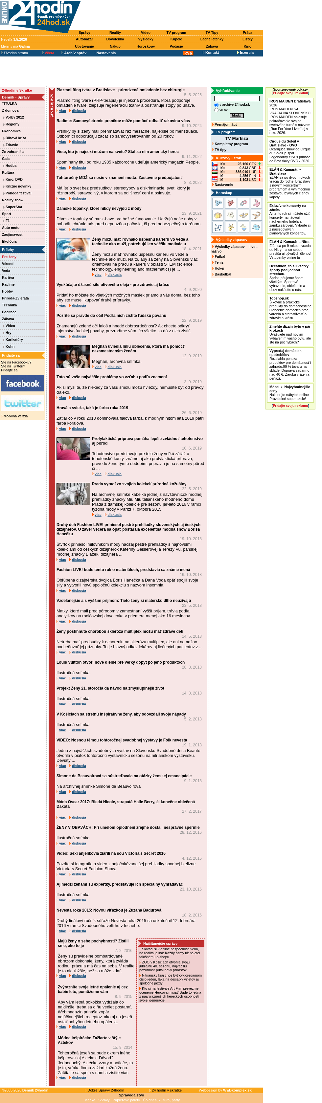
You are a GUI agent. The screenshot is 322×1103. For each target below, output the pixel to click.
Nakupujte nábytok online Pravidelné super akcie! (289, 393)
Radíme (8, 284)
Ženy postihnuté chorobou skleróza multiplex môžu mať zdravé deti (120, 631)
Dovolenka (115, 39)
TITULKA (9, 103)
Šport (6, 214)
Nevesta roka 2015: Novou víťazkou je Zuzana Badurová (109, 910)
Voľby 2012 (13, 117)
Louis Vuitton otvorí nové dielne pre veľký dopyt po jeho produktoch (121, 662)
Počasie (176, 46)
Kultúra (8, 172)
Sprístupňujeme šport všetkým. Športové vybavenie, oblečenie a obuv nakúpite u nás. (289, 278)
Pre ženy (9, 257)
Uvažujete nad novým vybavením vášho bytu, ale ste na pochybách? (290, 334)
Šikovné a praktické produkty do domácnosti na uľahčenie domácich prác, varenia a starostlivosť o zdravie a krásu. (290, 308)
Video (145, 32)
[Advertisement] (173, 15)
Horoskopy (146, 46)
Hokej (218, 268)
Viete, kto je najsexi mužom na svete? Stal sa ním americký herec (118, 151)
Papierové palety (126, 1100)
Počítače (9, 312)
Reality (115, 32)
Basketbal (221, 274)
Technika (9, 305)
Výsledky (145, 39)
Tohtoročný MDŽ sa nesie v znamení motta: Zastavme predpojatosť (119, 177)
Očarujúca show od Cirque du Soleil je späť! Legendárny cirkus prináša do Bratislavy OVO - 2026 (290, 151)
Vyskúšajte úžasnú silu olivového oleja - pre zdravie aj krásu (113, 284)
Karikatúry (13, 340)
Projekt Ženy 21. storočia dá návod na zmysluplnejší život (110, 688)
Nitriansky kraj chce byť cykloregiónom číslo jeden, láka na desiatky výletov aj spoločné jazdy (170, 979)
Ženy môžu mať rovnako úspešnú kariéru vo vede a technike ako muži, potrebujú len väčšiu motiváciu (140, 241)
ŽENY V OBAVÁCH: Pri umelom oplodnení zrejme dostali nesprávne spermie (128, 827)
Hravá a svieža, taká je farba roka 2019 (92, 408)
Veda (6, 271)
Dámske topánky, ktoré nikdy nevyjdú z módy (99, 208)
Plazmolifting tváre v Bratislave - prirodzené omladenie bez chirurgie (121, 90)
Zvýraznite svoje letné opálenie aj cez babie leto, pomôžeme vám (93, 989)
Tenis (217, 262)
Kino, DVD (13, 179)
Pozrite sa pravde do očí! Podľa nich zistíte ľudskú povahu (111, 315)
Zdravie (10, 145)
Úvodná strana (14, 53)
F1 (6, 221)
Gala (6, 159)
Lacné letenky (211, 39)
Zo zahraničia (13, 152)
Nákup (115, 46)
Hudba (9, 165)
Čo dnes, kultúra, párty (161, 1100)
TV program (176, 32)
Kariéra (8, 277)
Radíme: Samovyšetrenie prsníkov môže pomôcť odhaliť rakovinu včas (123, 121)
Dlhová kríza (14, 138)
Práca (247, 32)
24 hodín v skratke (165, 1090)
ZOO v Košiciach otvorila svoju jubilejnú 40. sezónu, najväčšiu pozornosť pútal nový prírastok (164, 966)
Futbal (218, 256)
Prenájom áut (224, 124)
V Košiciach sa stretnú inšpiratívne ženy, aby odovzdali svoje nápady (121, 714)
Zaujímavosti (12, 234)
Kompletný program (230, 144)
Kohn (8, 346)
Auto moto (10, 228)
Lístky (247, 39)
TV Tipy (212, 32)
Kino (248, 46)
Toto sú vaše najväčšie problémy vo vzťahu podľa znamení (112, 377)
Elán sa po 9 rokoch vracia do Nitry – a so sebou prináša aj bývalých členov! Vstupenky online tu (290, 249)
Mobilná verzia (14, 416)
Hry (7, 333)
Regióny (11, 124)
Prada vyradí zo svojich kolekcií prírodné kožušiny (139, 484)
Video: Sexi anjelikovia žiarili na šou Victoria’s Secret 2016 (111, 853)
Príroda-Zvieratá (15, 298)
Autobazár (84, 39)
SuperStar (12, 207)
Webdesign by (225, 1090)
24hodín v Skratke (17, 90)
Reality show (12, 200)
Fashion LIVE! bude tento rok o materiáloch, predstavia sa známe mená (123, 569)
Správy (84, 32)
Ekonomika (11, 131)
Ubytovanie (84, 46)
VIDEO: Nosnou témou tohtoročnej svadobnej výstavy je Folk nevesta (122, 740)
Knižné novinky (17, 186)
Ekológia (9, 241)
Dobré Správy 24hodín (104, 1090)
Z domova (10, 110)
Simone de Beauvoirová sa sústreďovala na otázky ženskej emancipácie (124, 776)
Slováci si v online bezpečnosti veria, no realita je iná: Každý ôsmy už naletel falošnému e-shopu (169, 953)
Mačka (89, 1100)
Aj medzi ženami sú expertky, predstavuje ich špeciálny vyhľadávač (120, 884)
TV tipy (219, 150)
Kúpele (176, 39)
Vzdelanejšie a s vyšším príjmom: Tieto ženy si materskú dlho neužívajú (124, 600)
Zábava (212, 46)
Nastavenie (222, 185)
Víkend (7, 264)
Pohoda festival (17, 193)
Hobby (7, 291)
